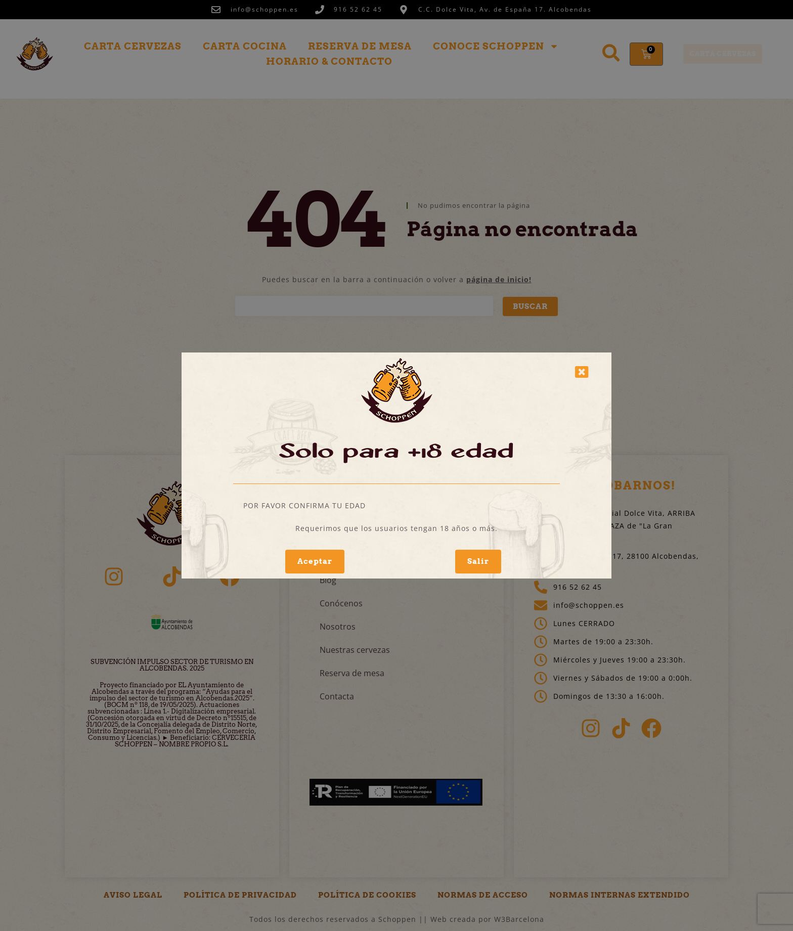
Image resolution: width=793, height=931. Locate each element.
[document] (396, 465)
